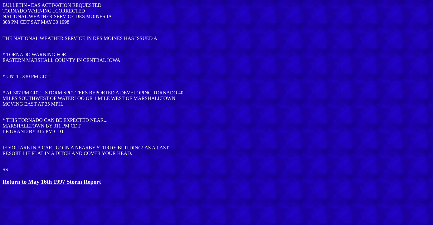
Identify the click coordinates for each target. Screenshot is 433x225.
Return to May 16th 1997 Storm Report (51, 181)
